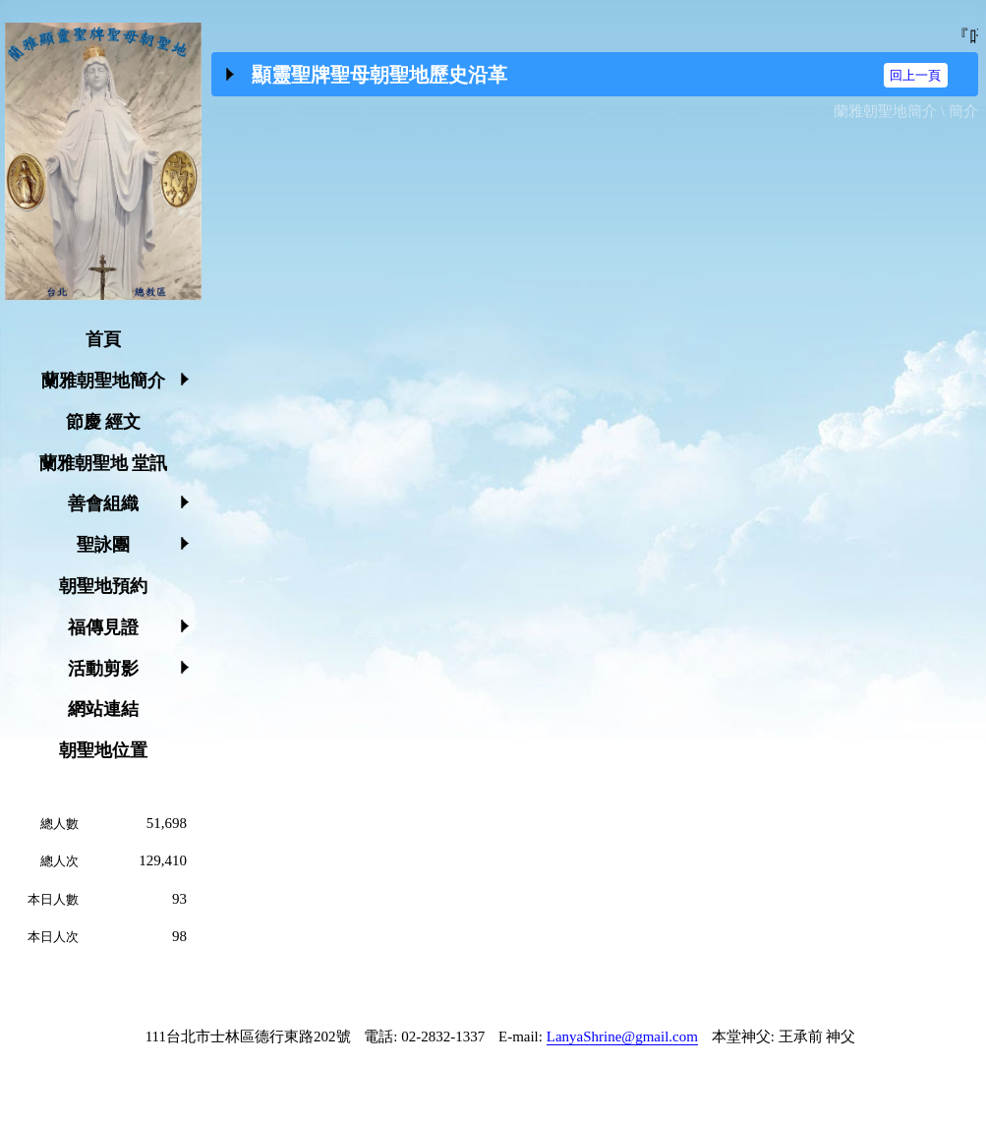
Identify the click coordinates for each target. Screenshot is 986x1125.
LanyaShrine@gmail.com (622, 1036)
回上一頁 (915, 75)
